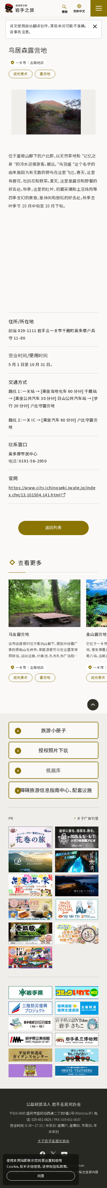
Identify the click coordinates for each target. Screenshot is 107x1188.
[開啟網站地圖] (98, 8)
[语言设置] (79, 9)
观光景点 (20, 73)
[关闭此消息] (94, 26)
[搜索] (64, 9)
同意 (40, 1175)
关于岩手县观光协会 (54, 1140)
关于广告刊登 (87, 818)
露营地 (45, 73)
